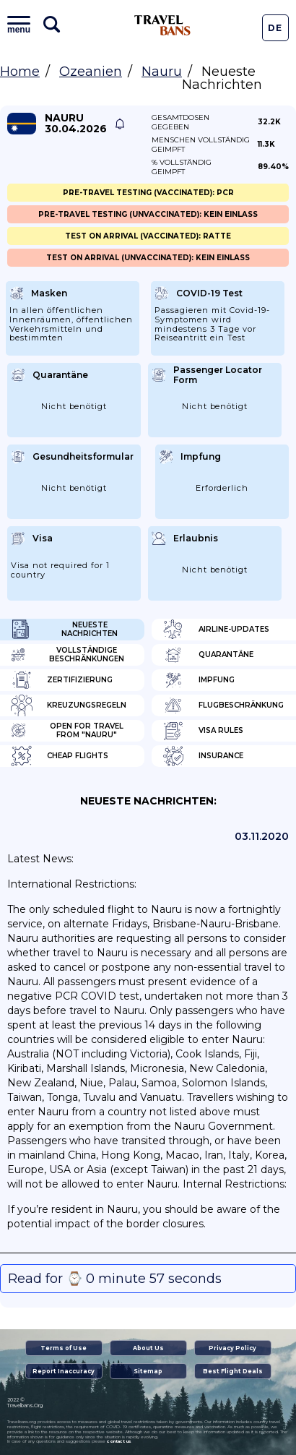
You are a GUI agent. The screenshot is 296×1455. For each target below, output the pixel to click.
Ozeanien (90, 72)
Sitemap (148, 1371)
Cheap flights (59, 756)
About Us (148, 1348)
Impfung (198, 680)
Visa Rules (202, 731)
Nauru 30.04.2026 (76, 123)
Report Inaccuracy (63, 1371)
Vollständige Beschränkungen (67, 655)
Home (20, 72)
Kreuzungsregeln (68, 705)
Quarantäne (207, 655)
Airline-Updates (215, 629)
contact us (119, 1441)
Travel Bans (162, 25)
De (275, 27)
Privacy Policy (232, 1348)
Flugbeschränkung (223, 705)
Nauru (162, 72)
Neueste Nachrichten (64, 629)
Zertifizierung (62, 680)
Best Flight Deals (233, 1371)
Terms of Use (63, 1348)
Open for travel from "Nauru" (67, 731)
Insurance (202, 756)
